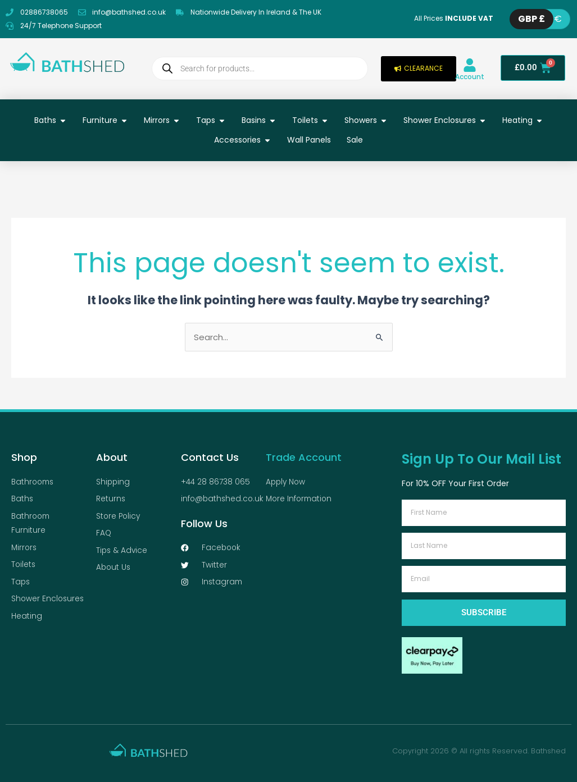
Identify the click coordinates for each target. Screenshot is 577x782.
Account (469, 76)
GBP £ (531, 18)
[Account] (469, 65)
